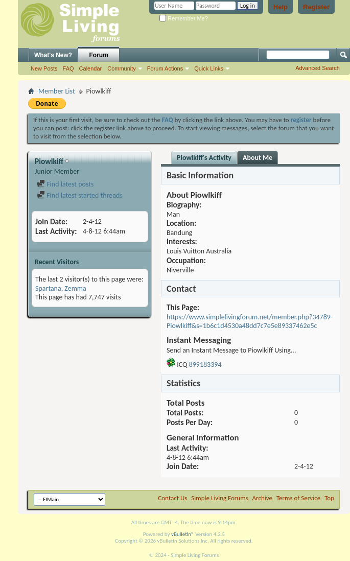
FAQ (68, 68)
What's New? (53, 55)
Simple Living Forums (219, 498)
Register (316, 7)
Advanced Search (317, 68)
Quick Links (208, 68)
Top (329, 498)
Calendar (90, 68)
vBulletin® (182, 534)
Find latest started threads (80, 195)
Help (280, 7)
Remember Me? (183, 18)
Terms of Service (298, 498)
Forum (98, 55)
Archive (262, 498)
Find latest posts (65, 184)
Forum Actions (165, 68)
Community (121, 68)
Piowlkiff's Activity (204, 157)
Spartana (48, 288)
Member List (56, 91)
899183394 (205, 364)
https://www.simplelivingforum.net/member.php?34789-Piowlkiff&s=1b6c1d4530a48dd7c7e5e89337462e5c (250, 321)
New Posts (44, 68)
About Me (257, 157)
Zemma (75, 288)
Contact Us (172, 498)
